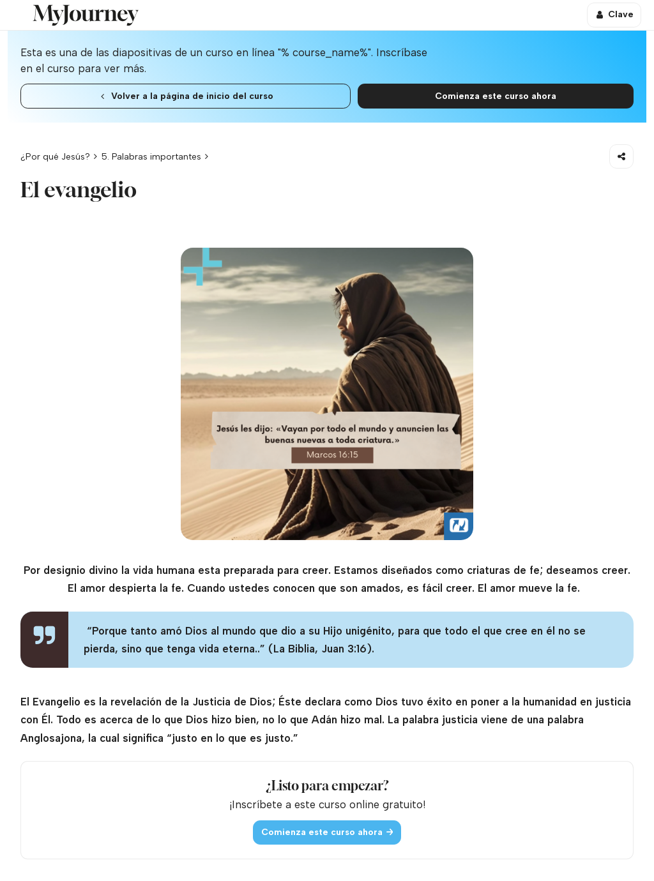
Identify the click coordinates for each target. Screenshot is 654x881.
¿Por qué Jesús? (55, 156)
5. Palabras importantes (151, 156)
